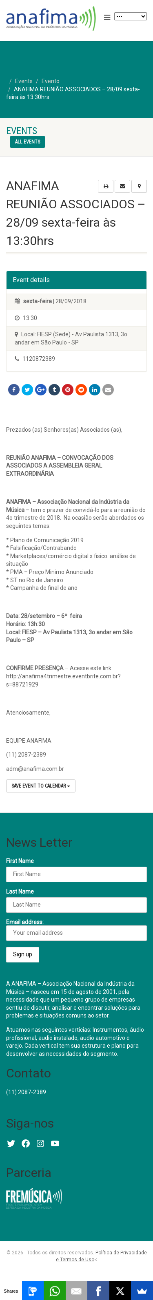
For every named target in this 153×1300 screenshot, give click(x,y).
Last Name (20, 891)
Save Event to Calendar (40, 786)
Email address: (76, 930)
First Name (20, 861)
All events (27, 142)
